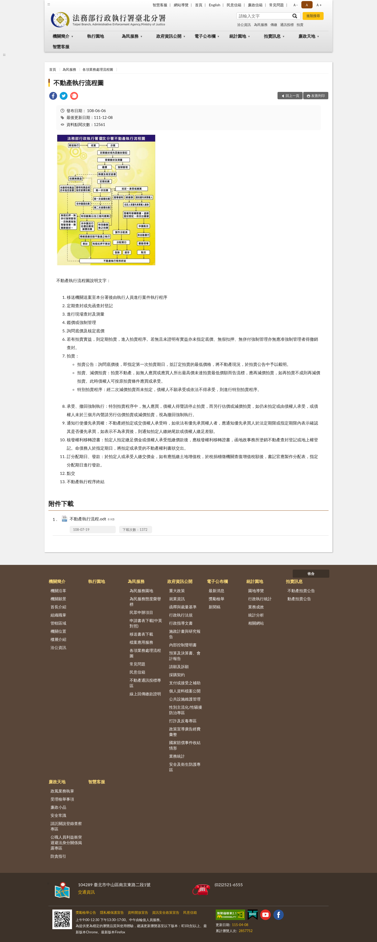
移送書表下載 (141, 634)
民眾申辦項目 (141, 612)
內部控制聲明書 (183, 644)
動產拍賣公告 (299, 598)
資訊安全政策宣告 (165, 912)
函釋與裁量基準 (183, 606)
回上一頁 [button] (292, 95)
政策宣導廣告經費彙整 (185, 731)
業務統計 (177, 756)
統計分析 (256, 615)
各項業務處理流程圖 (97, 69)
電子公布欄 (205, 36)
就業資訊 (177, 598)
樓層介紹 (58, 639)
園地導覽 (256, 590)
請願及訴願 (179, 666)
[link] (53, 96)
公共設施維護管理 (185, 699)
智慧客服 (160, 5)
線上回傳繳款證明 (145, 693)
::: (48, 4)
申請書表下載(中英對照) (146, 623)
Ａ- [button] (295, 5)
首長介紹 (58, 606)
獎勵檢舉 (216, 598)
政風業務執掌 (62, 791)
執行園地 (95, 36)
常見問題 (276, 5)
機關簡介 (61, 36)
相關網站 (256, 623)
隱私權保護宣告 (112, 912)
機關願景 (58, 598)
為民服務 (261, 25)
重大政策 (177, 590)
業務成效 (256, 606)
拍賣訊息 (272, 36)
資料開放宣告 (138, 912)
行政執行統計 (260, 598)
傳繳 (273, 25)
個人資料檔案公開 (185, 690)
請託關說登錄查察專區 (66, 826)
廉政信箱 (255, 5)
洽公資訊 (244, 25)
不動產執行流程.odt (92, 519)
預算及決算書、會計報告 (185, 656)
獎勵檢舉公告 (86, 912)
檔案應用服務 (141, 642)
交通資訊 (86, 891)
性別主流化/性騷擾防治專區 (185, 710)
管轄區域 (58, 623)
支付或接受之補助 (185, 682)
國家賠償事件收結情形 (185, 745)
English (214, 5)
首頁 (198, 5)
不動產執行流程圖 (78, 82)
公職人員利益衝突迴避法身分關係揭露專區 (66, 842)
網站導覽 (181, 5)
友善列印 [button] (318, 95)
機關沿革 (58, 590)
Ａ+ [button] (318, 5)
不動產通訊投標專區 (145, 683)
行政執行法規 (181, 615)
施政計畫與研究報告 (185, 634)
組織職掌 (58, 615)
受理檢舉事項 (62, 799)
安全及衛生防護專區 (185, 767)
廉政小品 (58, 807)
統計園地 (237, 36)
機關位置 (58, 631)
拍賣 (300, 25)
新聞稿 (214, 606)
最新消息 (216, 590)
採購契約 (177, 674)
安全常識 (58, 815)
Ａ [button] (307, 5)
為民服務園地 (141, 590)
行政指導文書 (181, 623)
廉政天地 (306, 36)
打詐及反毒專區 (183, 720)
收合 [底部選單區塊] (311, 573)
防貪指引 (58, 856)
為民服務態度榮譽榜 (145, 601)
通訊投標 (287, 25)
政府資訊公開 (168, 36)
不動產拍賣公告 (301, 590)
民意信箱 (234, 5)
